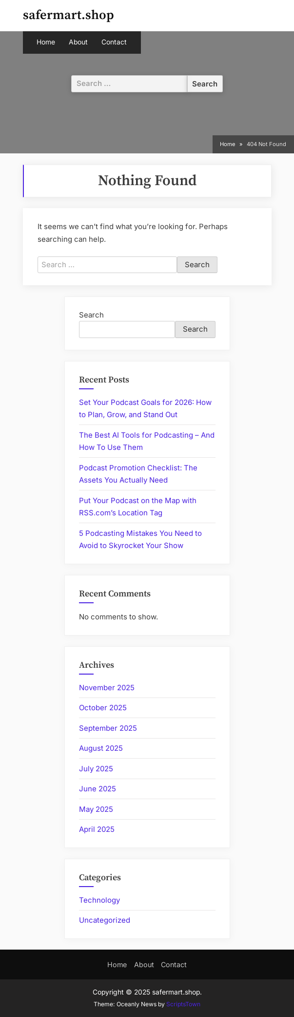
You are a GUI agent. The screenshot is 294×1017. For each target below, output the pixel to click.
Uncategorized (104, 920)
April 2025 (97, 829)
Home (46, 42)
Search (91, 314)
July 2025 (96, 768)
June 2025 (97, 788)
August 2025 (101, 748)
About (78, 42)
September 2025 (108, 728)
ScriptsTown (183, 1004)
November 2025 (107, 687)
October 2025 (103, 707)
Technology (99, 900)
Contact (114, 42)
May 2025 (96, 809)
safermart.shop (68, 15)
